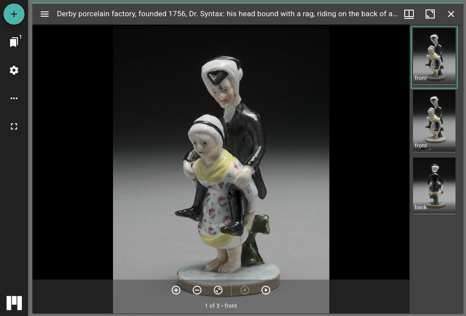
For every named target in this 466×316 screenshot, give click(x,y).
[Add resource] (14, 14)
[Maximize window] (430, 14)
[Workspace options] (14, 98)
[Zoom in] (176, 290)
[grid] (436, 169)
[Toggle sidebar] (44, 14)
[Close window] (451, 14)
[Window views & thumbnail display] (409, 14)
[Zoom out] (197, 290)
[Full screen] (14, 126)
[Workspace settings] (14, 70)
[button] (434, 57)
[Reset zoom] (218, 290)
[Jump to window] (14, 42)
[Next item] (265, 290)
